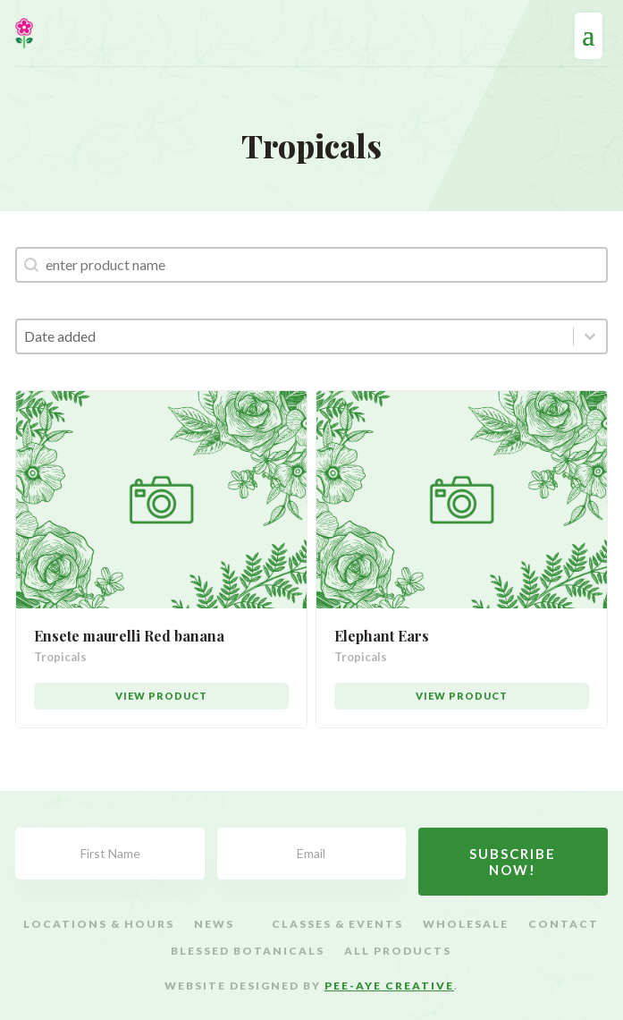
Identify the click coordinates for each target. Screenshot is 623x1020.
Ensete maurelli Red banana (129, 635)
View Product (161, 695)
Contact (563, 924)
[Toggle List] (590, 336)
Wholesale (466, 924)
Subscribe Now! (512, 862)
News (214, 924)
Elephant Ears (381, 635)
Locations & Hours (98, 924)
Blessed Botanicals (247, 951)
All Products (397, 951)
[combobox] (294, 336)
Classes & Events (337, 924)
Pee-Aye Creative (389, 985)
